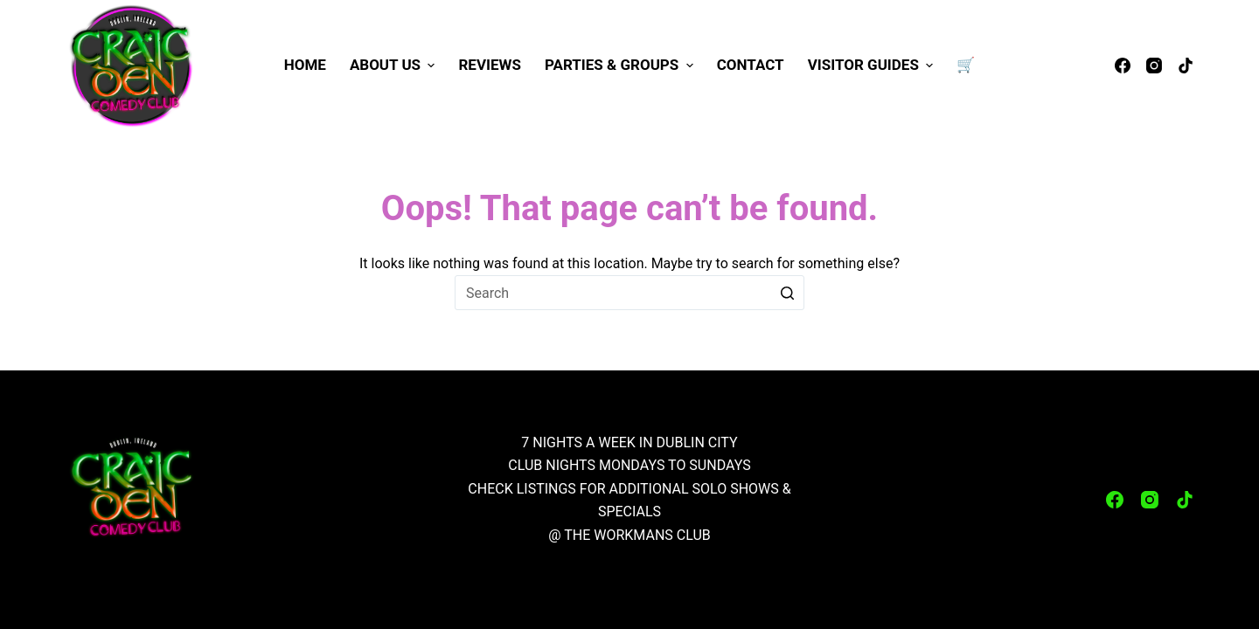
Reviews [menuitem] (489, 64)
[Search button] (786, 292)
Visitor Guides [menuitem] (873, 64)
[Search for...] (629, 292)
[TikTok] (1185, 65)
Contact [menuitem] (750, 64)
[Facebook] (1122, 65)
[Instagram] (1154, 65)
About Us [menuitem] (395, 64)
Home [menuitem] (305, 64)
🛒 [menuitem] (965, 64)
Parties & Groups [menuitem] (621, 64)
